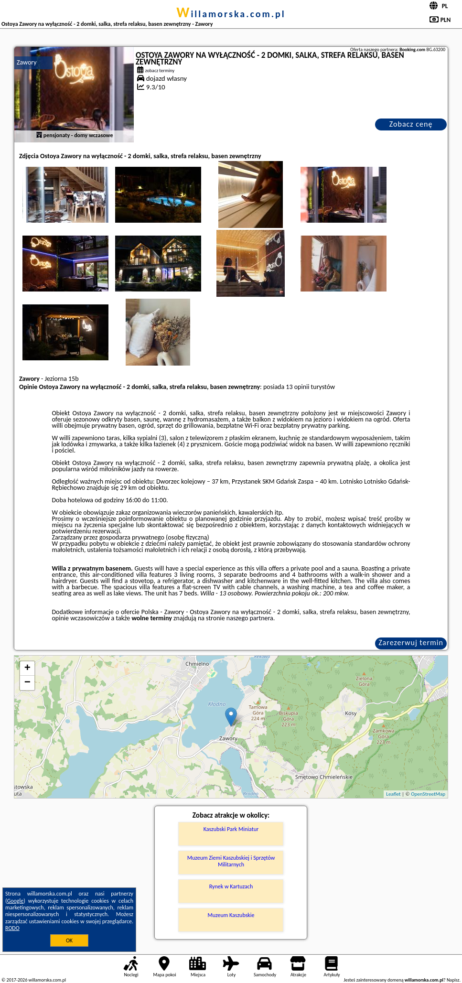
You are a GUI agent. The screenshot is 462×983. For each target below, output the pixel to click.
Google (15, 900)
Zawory (27, 62)
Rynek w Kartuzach (231, 886)
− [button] (27, 683)
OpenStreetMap (428, 794)
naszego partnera (249, 618)
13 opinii (297, 387)
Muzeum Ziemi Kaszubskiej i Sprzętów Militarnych (231, 861)
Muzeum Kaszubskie (230, 915)
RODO (12, 928)
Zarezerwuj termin (410, 642)
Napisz (453, 980)
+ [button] (27, 668)
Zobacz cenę (411, 124)
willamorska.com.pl (231, 14)
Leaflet (393, 794)
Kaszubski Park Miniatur (231, 829)
